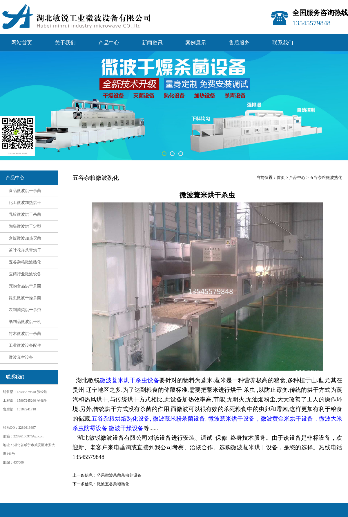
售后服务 (239, 43)
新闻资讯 (152, 43)
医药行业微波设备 (25, 274)
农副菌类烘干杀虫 (25, 310)
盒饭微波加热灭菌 (25, 238)
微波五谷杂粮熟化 (113, 484)
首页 (281, 177)
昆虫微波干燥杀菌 (25, 298)
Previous (34, 102)
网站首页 (21, 43)
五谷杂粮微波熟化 (25, 262)
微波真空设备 (21, 357)
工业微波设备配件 (25, 345)
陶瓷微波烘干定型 (25, 226)
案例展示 (195, 43)
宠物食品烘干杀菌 (25, 286)
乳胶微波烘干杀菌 (25, 214)
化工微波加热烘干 (25, 202)
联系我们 (282, 43)
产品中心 (108, 43)
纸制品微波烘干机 (25, 321)
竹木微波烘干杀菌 (25, 333)
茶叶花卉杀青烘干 (25, 250)
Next (314, 102)
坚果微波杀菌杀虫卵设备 (119, 475)
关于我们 (65, 43)
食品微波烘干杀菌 (25, 191)
